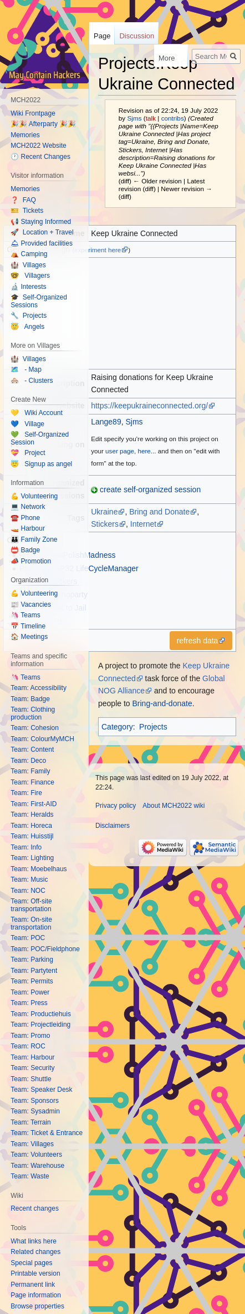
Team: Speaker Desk (41, 1089)
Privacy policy (115, 806)
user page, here (128, 450)
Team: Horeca (31, 826)
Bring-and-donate (162, 703)
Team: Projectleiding (40, 1024)
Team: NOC (28, 891)
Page (102, 36)
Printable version (35, 1273)
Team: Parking (32, 959)
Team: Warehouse (37, 1166)
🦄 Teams (25, 615)
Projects (153, 726)
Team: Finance (32, 782)
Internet (143, 523)
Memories (25, 135)
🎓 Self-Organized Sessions (39, 301)
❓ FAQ (23, 200)
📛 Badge (25, 550)
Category (117, 726)
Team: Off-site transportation (31, 905)
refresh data (197, 640)
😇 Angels (27, 327)
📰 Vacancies (31, 604)
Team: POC (28, 938)
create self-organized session (150, 489)
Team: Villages (32, 1144)
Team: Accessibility (39, 688)
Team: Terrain (30, 1122)
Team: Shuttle (31, 1079)
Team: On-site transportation (31, 923)
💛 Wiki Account (37, 413)
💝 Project (28, 453)
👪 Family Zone (34, 539)
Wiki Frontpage (33, 113)
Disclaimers (112, 826)
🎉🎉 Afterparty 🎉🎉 (43, 124)
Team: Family (30, 771)
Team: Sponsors (35, 1101)
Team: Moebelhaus (39, 869)
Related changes (35, 1252)
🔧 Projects (29, 315)
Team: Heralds (32, 814)
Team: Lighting (32, 858)
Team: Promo (30, 1036)
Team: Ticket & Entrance (47, 1133)
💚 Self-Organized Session (40, 438)
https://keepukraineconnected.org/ (149, 405)
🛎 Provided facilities (42, 243)
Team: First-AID (34, 804)
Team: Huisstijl (32, 836)
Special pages (31, 1263)
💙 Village (27, 424)
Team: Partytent (34, 971)
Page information (36, 1295)
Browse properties (37, 1306)
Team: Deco (28, 761)
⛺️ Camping (29, 254)
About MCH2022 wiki (173, 806)
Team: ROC (28, 1046)
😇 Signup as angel (41, 464)
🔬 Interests (28, 287)
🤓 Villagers (30, 275)
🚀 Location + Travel (42, 232)
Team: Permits (32, 981)
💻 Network (28, 507)
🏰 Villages (28, 265)
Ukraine (104, 511)
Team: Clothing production (33, 713)
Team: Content (32, 749)
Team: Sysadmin (35, 1111)
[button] (201, 640)
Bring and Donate (159, 511)
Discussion (136, 36)
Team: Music (29, 879)
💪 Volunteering (34, 496)
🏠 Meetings (29, 637)
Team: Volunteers (36, 1154)
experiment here (97, 249)
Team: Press (29, 1003)
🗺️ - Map (26, 369)
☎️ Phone (25, 518)
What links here (34, 1241)
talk (151, 118)
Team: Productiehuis (41, 1014)
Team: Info (26, 847)
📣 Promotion (31, 561)
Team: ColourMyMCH (42, 739)
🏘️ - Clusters (32, 380)
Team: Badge (30, 699)
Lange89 (106, 421)
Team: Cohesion (35, 728)
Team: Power (30, 992)
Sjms (133, 421)
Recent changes (35, 1208)
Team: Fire (26, 793)
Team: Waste (30, 1176)
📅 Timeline (28, 626)
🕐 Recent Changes (40, 157)
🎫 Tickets (27, 210)
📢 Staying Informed (41, 222)
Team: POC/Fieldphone (45, 949)
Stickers (105, 523)
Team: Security (32, 1068)
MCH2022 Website (39, 145)
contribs (172, 118)
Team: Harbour (32, 1057)
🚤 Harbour (28, 528)
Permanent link (33, 1284)
